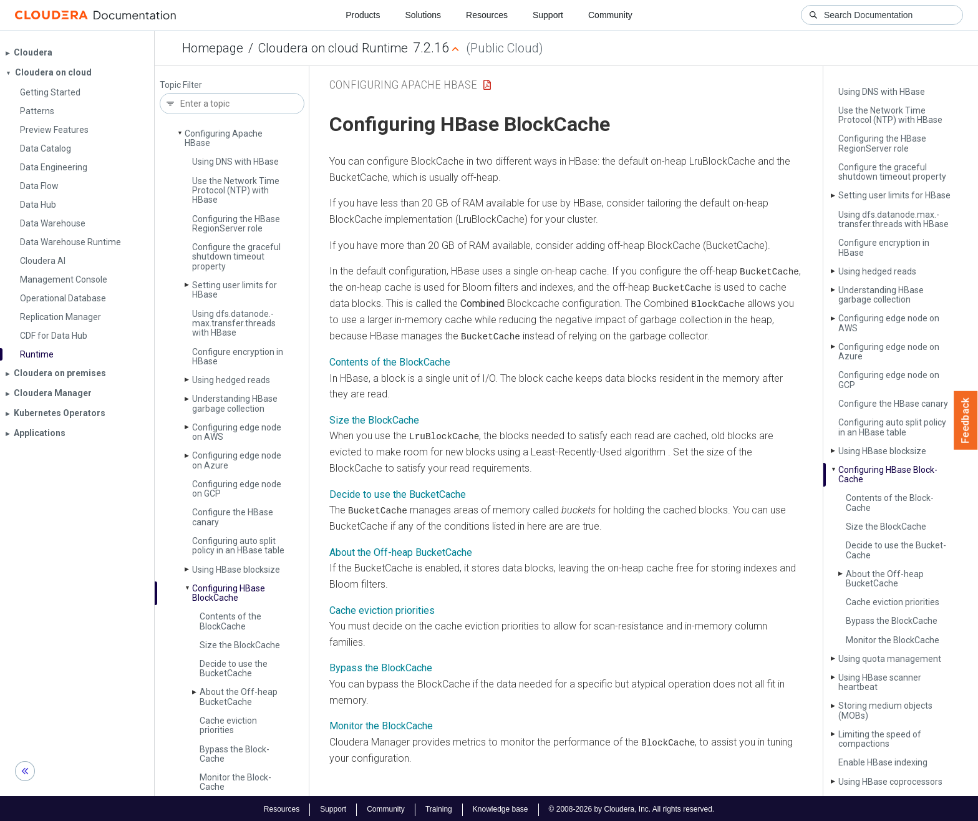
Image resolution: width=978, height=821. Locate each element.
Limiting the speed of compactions (879, 739)
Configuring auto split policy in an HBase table (238, 545)
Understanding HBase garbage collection (235, 403)
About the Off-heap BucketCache (400, 550)
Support (548, 15)
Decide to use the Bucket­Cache (234, 668)
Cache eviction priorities (228, 725)
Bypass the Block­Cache (234, 754)
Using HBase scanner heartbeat (879, 682)
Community (610, 15)
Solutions (423, 15)
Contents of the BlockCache (389, 361)
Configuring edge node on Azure (236, 460)
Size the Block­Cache (240, 645)
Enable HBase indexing (882, 762)
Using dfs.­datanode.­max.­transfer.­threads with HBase (234, 323)
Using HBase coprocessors (890, 782)
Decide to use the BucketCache (397, 492)
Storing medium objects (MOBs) (885, 710)
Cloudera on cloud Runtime (333, 48)
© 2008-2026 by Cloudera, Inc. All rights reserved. (632, 807)
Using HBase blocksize (236, 570)
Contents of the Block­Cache (230, 621)
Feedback (966, 420)
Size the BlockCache (374, 419)
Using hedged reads (231, 380)
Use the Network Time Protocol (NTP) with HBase (235, 190)
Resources (487, 15)
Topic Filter (181, 85)
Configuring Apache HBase (224, 138)
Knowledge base (500, 807)
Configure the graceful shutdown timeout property (236, 256)
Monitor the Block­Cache (235, 782)
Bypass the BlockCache (380, 667)
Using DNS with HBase (235, 162)
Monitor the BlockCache (381, 724)
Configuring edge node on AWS (236, 432)
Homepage (212, 48)
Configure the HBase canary (232, 517)
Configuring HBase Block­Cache (228, 593)
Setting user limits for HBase (234, 289)
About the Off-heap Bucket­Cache (239, 696)
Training (438, 807)
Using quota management (889, 659)
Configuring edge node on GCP (236, 488)
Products (363, 15)
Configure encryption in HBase (237, 356)
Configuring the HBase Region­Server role (236, 223)
